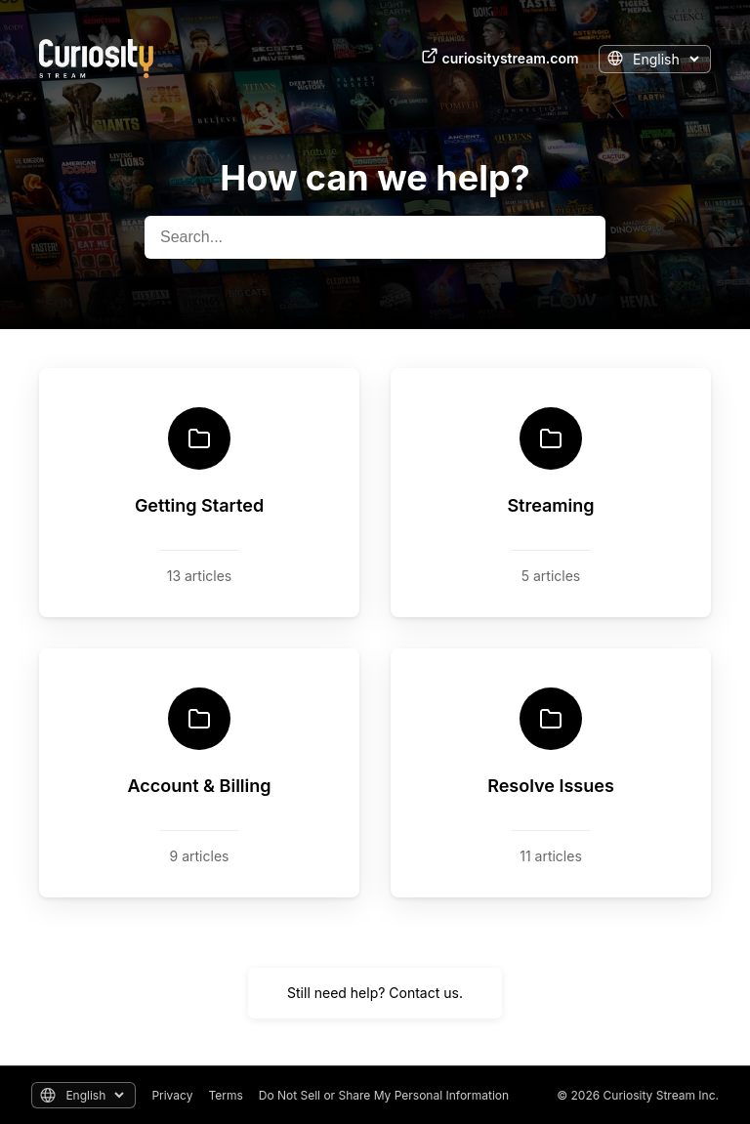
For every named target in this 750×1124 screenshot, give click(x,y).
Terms (225, 1095)
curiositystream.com (500, 56)
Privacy (171, 1095)
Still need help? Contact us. (375, 992)
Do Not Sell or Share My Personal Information (384, 1095)
